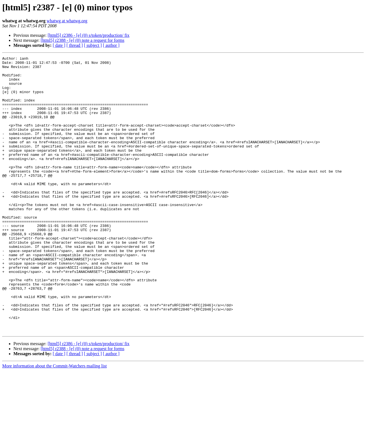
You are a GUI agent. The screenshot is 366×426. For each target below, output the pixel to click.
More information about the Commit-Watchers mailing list (54, 421)
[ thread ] (74, 45)
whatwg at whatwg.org (67, 20)
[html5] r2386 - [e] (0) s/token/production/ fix (88, 35)
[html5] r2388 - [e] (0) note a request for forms (82, 40)
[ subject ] (93, 45)
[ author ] (111, 45)
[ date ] (59, 45)
